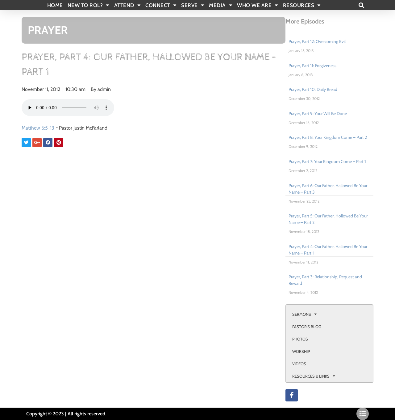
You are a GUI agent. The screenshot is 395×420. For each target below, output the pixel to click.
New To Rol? (89, 5)
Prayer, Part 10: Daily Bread (313, 89)
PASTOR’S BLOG (306, 326)
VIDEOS (299, 363)
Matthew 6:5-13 (38, 128)
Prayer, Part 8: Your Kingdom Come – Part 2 (328, 137)
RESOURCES (302, 5)
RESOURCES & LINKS (313, 376)
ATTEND (127, 5)
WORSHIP (301, 351)
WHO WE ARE (257, 5)
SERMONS (304, 314)
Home (55, 5)
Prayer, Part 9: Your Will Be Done (318, 113)
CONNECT (161, 5)
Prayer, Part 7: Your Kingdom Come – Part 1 (327, 161)
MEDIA (220, 5)
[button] (361, 5)
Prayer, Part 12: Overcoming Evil (317, 41)
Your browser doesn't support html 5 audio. (68, 107)
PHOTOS (300, 338)
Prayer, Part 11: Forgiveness (312, 65)
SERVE (192, 5)
